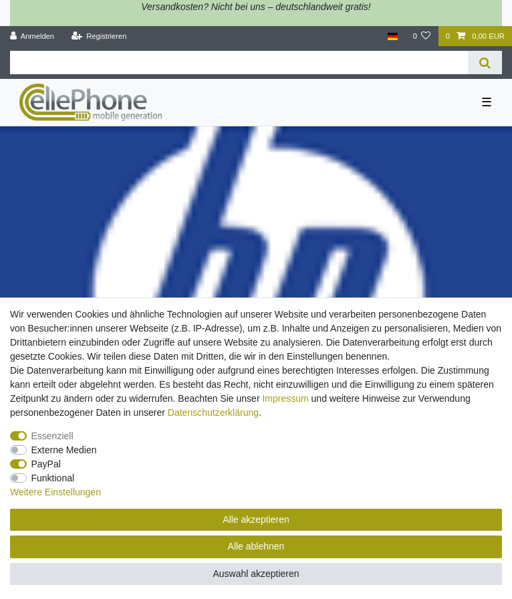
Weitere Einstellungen (55, 492)
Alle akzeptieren (256, 519)
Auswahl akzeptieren (256, 573)
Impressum (285, 398)
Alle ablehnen (256, 546)
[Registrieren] (98, 36)
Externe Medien (64, 450)
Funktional (53, 478)
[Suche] (485, 62)
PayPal (46, 464)
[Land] (392, 36)
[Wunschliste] (421, 36)
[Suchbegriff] (239, 62)
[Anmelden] (32, 36)
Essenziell (52, 436)
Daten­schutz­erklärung (213, 412)
